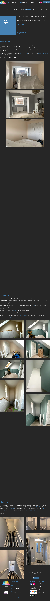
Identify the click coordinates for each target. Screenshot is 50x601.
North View (21, 28)
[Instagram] (41, 2)
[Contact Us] (46, 2)
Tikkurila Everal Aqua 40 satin (29, 510)
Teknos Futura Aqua (24, 53)
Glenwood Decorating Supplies (6, 317)
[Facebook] (39, 2)
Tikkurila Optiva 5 (33, 51)
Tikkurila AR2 (6, 51)
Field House (21, 24)
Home (40, 583)
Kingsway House (22, 33)
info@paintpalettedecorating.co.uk (20, 584)
